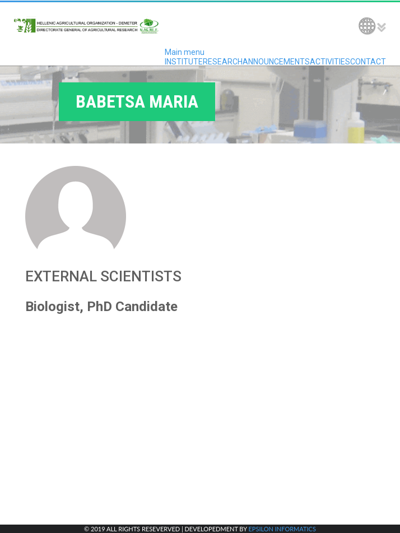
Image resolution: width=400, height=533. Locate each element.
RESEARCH (223, 62)
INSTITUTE (184, 62)
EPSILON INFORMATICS (281, 528)
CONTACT (368, 62)
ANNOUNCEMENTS (276, 62)
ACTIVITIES (330, 62)
